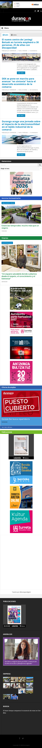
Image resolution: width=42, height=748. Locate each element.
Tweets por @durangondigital (21, 592)
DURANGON (13, 50)
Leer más (21, 73)
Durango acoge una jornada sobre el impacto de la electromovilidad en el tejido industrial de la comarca (21, 125)
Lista (13, 34)
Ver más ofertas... (7, 427)
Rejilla (5, 34)
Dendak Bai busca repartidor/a (16, 419)
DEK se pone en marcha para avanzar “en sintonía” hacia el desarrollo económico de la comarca (19, 82)
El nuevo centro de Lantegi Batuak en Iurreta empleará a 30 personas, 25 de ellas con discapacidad (20, 43)
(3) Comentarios (34, 90)
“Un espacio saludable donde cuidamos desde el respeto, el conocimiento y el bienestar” (19, 276)
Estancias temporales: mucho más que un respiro (20, 226)
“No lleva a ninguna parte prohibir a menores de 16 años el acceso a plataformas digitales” (21, 662)
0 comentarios (33, 50)
